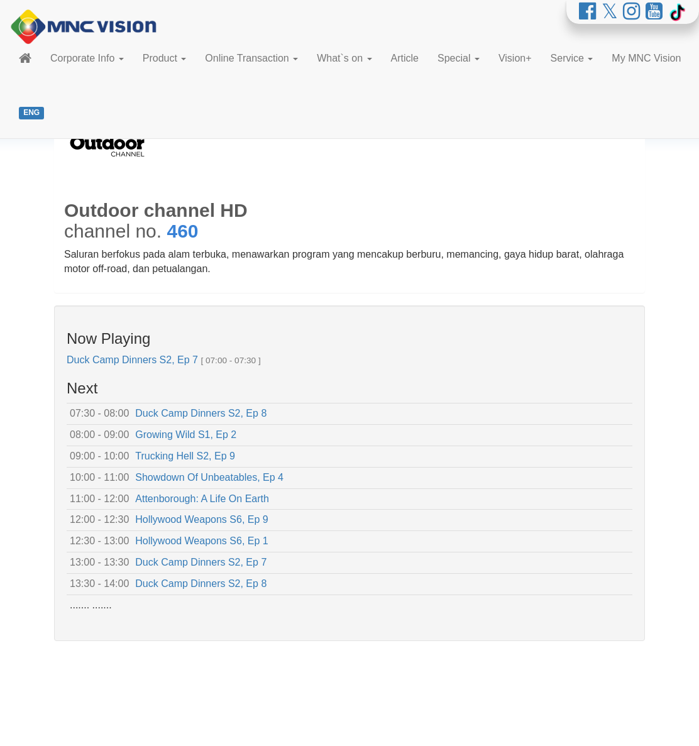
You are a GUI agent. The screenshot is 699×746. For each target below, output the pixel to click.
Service (572, 58)
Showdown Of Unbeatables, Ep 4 (209, 477)
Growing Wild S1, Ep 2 (185, 434)
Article (405, 58)
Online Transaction (251, 58)
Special (459, 58)
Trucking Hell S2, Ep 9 (185, 456)
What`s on (344, 58)
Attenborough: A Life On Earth (202, 498)
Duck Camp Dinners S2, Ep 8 (201, 413)
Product (165, 58)
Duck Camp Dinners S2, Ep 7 (132, 359)
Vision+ (515, 58)
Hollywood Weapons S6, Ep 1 (201, 540)
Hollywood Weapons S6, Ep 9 (201, 519)
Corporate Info (87, 58)
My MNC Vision (646, 58)
